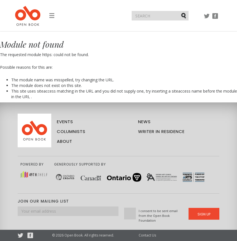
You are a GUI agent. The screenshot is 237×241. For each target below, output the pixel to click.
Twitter (20, 235)
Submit (184, 15)
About (64, 141)
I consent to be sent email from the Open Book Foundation (158, 215)
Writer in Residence (161, 131)
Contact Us (147, 235)
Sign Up (204, 214)
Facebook (30, 235)
